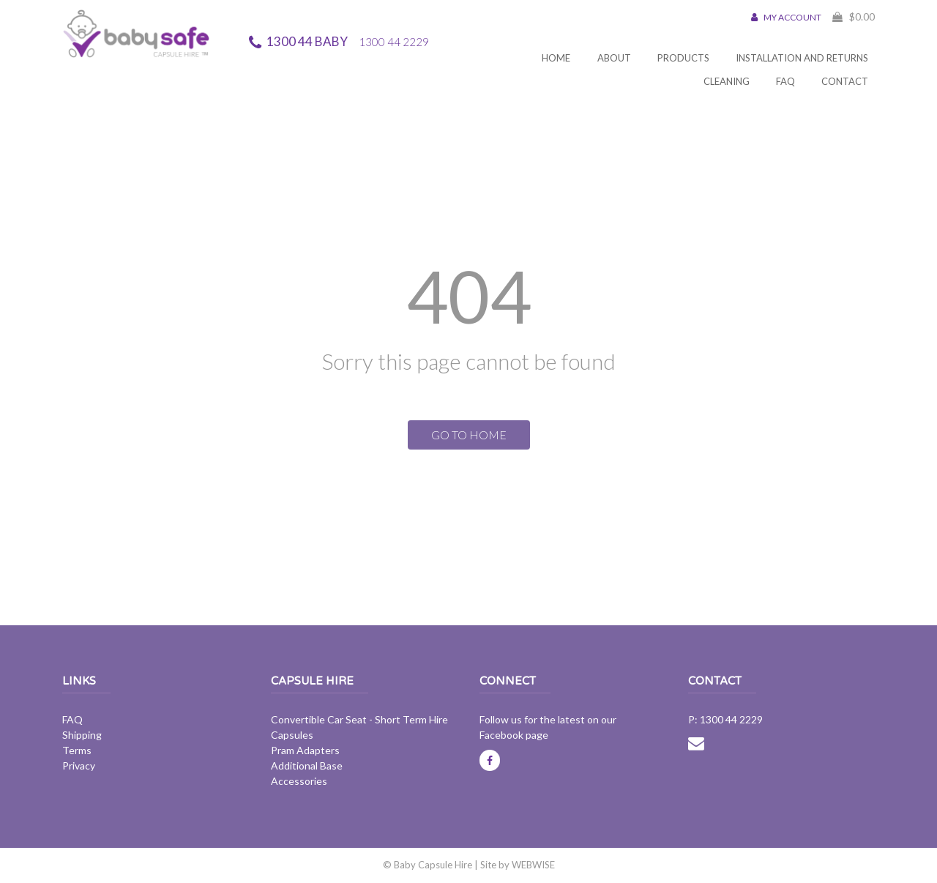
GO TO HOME (469, 435)
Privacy (78, 765)
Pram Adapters (305, 750)
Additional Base (307, 765)
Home (556, 58)
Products (683, 58)
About (614, 58)
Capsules (292, 735)
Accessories (299, 781)
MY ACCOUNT (786, 17)
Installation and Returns (802, 58)
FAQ (785, 81)
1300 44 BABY (347, 41)
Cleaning (726, 81)
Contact (844, 81)
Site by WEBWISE (517, 865)
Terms (77, 750)
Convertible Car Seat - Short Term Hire (359, 719)
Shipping (82, 735)
